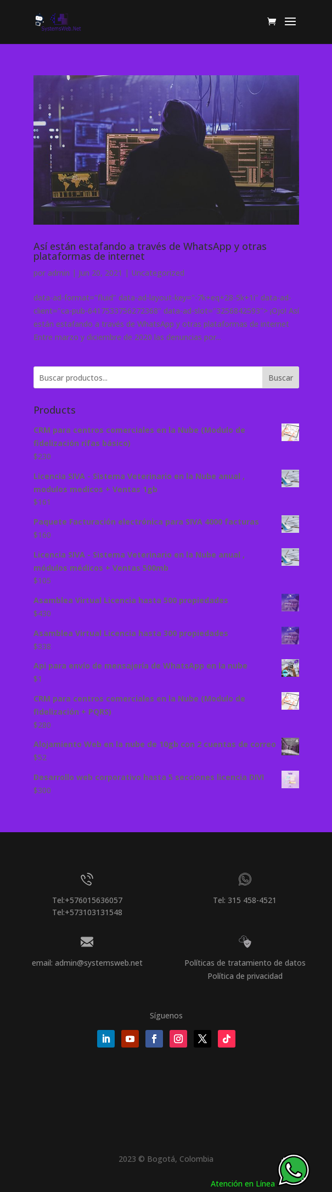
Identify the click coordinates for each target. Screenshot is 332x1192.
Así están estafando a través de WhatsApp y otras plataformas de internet (150, 251)
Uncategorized (157, 273)
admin (59, 273)
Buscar (280, 377)
